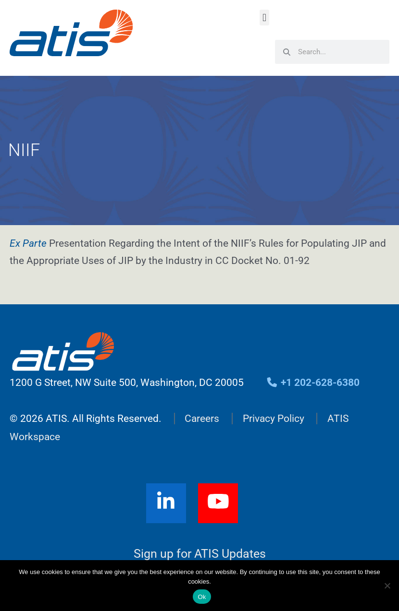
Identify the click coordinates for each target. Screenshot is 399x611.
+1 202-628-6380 (313, 382)
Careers (202, 418)
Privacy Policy (273, 418)
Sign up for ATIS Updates (200, 554)
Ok (202, 596)
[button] (264, 17)
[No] (387, 585)
